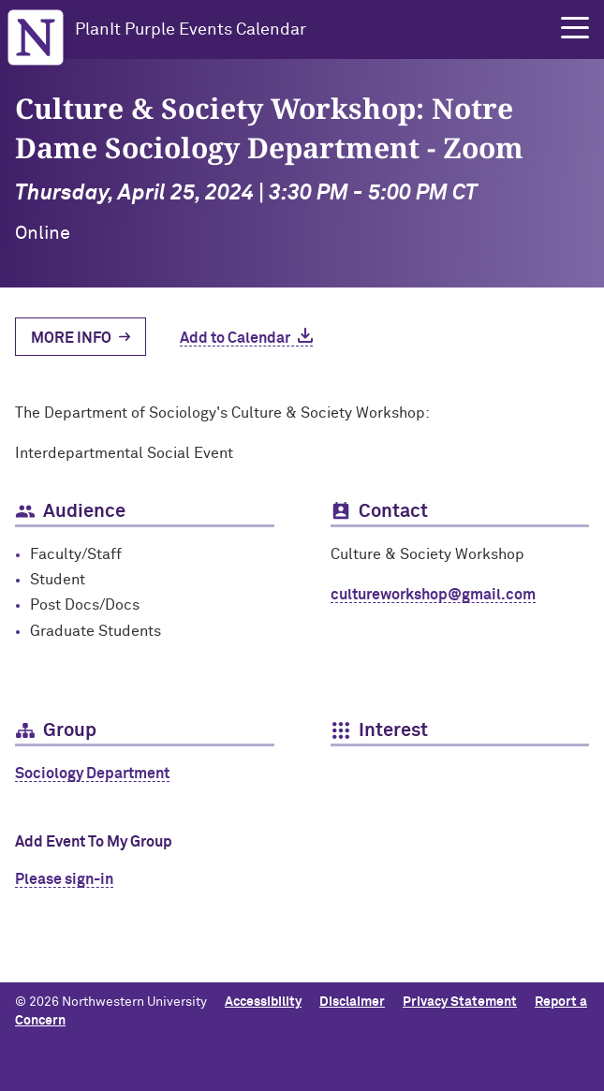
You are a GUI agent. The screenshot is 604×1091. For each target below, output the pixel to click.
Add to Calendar (235, 338)
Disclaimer (352, 1002)
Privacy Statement (460, 1002)
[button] (575, 28)
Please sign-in (64, 879)
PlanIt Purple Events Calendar (190, 30)
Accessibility (263, 1002)
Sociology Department (92, 773)
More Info (71, 338)
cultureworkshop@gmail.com (433, 594)
